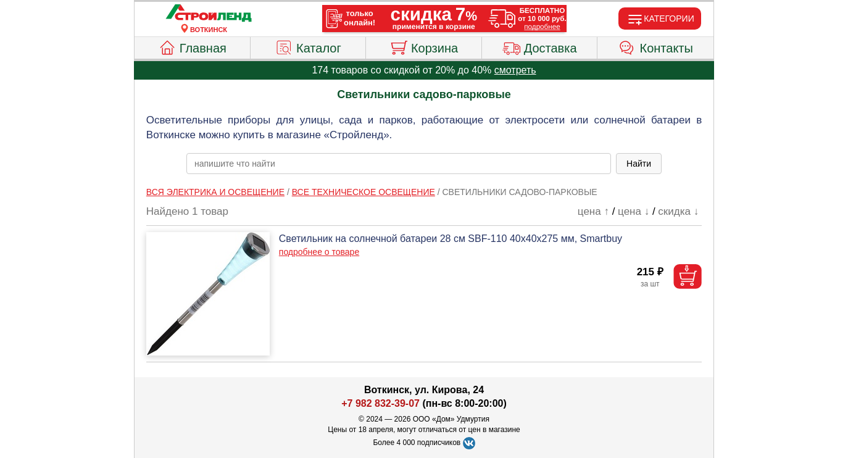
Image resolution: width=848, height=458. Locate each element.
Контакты (655, 46)
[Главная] (208, 13)
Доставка (539, 46)
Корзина (423, 46)
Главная (192, 46)
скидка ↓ (678, 211)
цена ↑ (593, 211)
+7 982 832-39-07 (380, 403)
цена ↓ (633, 211)
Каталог (308, 46)
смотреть (515, 70)
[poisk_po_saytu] (398, 163)
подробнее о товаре (319, 252)
